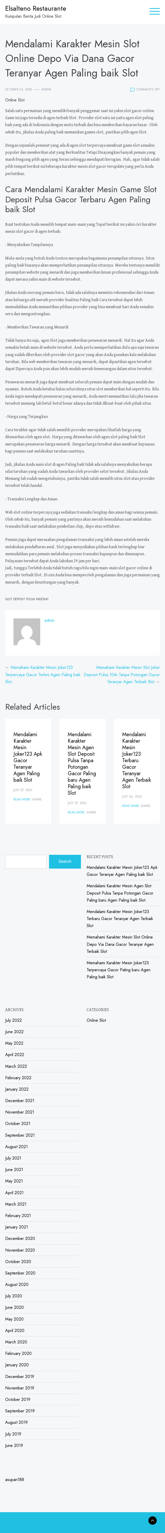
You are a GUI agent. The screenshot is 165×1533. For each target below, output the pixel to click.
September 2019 (20, 1411)
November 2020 (20, 1250)
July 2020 (13, 1296)
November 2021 (19, 1112)
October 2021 (17, 1124)
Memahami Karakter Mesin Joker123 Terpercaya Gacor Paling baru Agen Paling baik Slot (118, 970)
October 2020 (18, 1262)
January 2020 (17, 1365)
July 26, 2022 (132, 796)
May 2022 (14, 1043)
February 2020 (18, 1353)
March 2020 (16, 1342)
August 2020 (17, 1285)
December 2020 (20, 1238)
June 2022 (14, 1032)
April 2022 (14, 1055)
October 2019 (17, 1399)
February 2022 (18, 1078)
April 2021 (14, 1193)
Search (65, 861)
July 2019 (13, 1434)
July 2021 (13, 1158)
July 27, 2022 (22, 790)
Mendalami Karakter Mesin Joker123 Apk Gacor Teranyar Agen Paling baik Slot (27, 757)
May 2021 (14, 1181)
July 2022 (13, 1020)
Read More (22, 799)
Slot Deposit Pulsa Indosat (27, 599)
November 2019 (19, 1388)
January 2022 (17, 1089)
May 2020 (14, 1319)
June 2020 (14, 1307)
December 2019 (19, 1377)
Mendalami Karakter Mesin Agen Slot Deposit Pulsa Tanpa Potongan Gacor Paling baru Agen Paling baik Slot (82, 764)
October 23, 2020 (18, 89)
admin (46, 89)
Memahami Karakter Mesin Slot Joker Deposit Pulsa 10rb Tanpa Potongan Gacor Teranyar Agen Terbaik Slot (122, 674)
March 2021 (15, 1204)
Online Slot (14, 100)
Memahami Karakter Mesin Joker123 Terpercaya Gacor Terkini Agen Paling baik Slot (42, 674)
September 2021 (20, 1135)
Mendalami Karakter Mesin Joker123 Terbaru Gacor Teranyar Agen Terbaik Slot (136, 760)
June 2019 (14, 1445)
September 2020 (20, 1273)
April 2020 (14, 1331)
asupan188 (14, 1480)
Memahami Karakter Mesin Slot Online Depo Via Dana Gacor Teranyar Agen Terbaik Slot (120, 944)
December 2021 (19, 1101)
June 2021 (14, 1170)
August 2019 (16, 1422)
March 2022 (16, 1066)
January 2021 (16, 1227)
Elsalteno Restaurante (35, 8)
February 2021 (18, 1216)
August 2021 (16, 1147)
